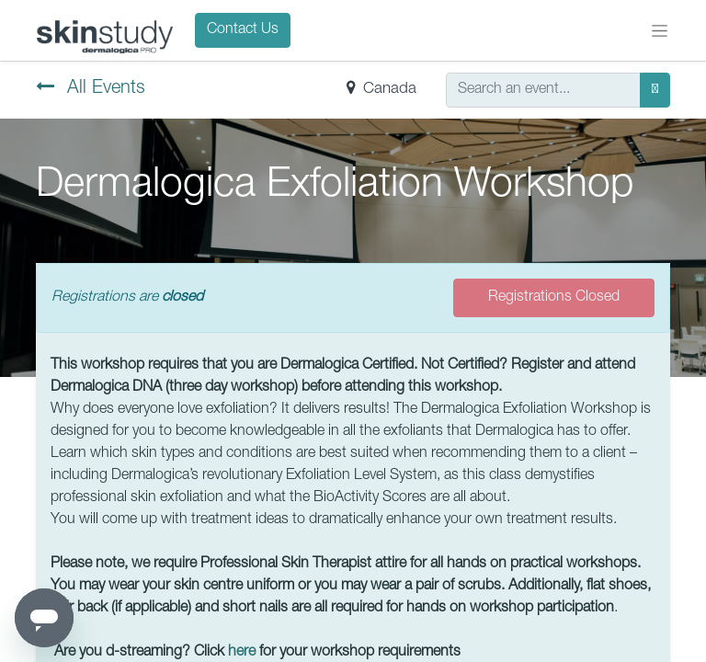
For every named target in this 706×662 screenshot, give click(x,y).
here (242, 652)
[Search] (655, 90)
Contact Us (243, 30)
